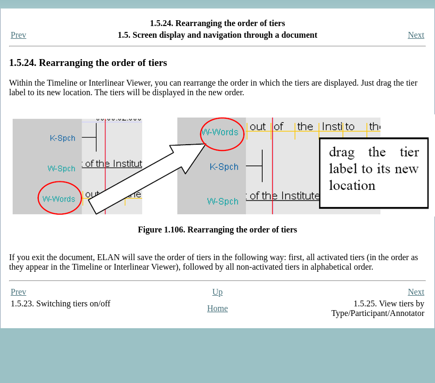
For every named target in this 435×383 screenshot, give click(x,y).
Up (217, 291)
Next (416, 34)
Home (217, 308)
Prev (18, 34)
